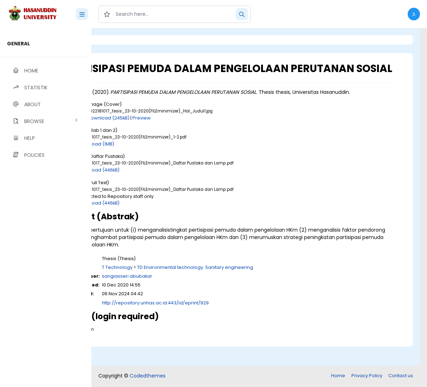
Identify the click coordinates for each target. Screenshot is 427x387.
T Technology (175, 287)
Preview (199, 138)
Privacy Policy (366, 376)
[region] (45, 207)
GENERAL (18, 43)
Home (338, 376)
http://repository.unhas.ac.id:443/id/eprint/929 (213, 322)
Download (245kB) (166, 138)
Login (121, 40)
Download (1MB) (153, 164)
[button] (414, 14)
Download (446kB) (156, 190)
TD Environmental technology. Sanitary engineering (253, 287)
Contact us (400, 376)
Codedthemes (148, 376)
